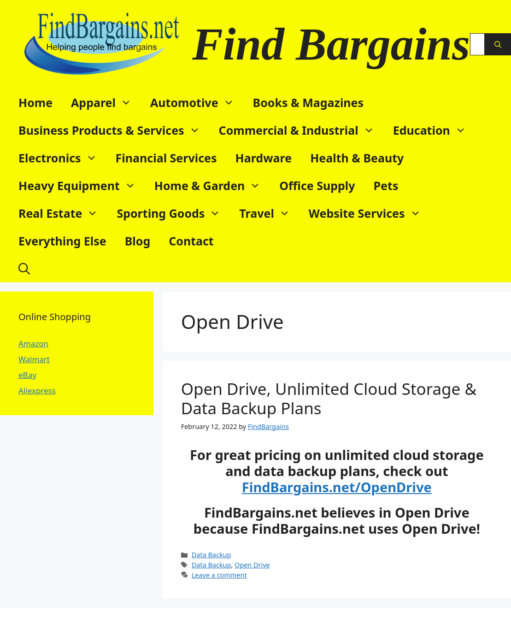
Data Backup (211, 554)
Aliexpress (37, 390)
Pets (386, 185)
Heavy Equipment (81, 185)
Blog (138, 241)
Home (35, 102)
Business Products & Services (114, 130)
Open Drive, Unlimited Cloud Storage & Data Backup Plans (328, 398)
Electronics (62, 158)
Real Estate (62, 213)
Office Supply (317, 185)
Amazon (33, 343)
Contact (191, 241)
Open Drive (252, 564)
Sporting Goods (173, 213)
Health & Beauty (357, 158)
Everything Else (62, 241)
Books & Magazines (308, 102)
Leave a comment (219, 575)
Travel (269, 213)
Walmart (34, 359)
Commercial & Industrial (301, 130)
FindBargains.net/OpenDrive (337, 487)
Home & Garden (212, 185)
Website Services (369, 213)
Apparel (106, 102)
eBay (27, 375)
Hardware (263, 158)
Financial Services (166, 158)
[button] (24, 268)
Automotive (197, 102)
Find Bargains (331, 44)
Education (434, 130)
